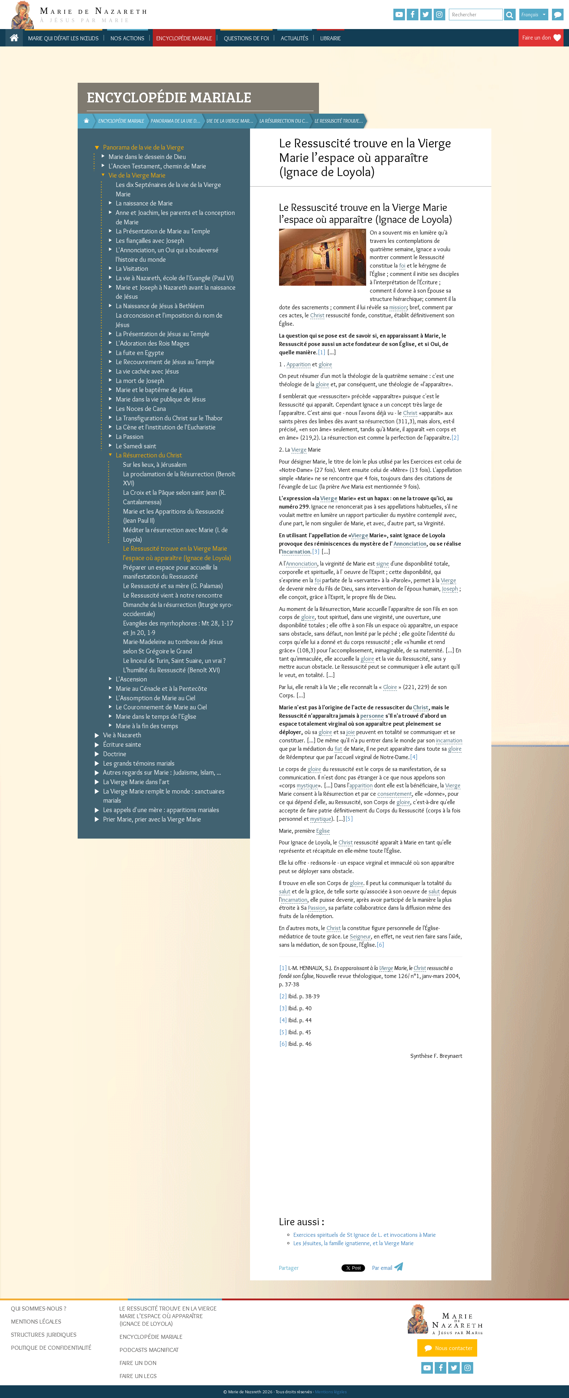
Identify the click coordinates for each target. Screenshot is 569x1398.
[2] (455, 437)
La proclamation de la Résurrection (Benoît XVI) (179, 479)
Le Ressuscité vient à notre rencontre (172, 595)
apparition (361, 785)
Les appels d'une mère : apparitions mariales (161, 810)
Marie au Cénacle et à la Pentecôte (161, 689)
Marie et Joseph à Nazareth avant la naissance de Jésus (176, 292)
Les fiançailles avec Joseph (150, 241)
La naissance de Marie (144, 203)
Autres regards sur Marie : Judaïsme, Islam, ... (162, 773)
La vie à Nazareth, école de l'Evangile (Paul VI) (175, 278)
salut (284, 891)
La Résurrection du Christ (149, 455)
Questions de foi (246, 38)
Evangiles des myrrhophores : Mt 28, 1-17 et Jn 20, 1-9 (178, 628)
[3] (316, 551)
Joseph (450, 588)
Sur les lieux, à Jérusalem (155, 465)
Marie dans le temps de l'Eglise (156, 717)
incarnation (449, 740)
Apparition (299, 364)
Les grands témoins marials (139, 763)
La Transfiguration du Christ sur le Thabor (169, 418)
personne (372, 715)
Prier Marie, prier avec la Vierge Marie (152, 819)
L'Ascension (131, 679)
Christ (317, 315)
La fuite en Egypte (140, 353)
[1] (322, 352)
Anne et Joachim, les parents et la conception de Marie (175, 217)
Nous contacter (447, 1348)
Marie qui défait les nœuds (63, 38)
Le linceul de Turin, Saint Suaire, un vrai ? (174, 661)
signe (382, 563)
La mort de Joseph (140, 381)
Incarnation (296, 551)
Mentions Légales (36, 1321)
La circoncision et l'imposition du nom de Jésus (169, 320)
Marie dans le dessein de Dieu (147, 157)
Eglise (323, 830)
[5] (349, 818)
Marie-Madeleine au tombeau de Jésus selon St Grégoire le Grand (173, 646)
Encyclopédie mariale (184, 38)
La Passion (129, 437)
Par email (382, 1267)
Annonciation (410, 543)
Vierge (299, 449)
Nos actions (127, 38)
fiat (338, 748)
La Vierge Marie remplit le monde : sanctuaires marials (164, 796)
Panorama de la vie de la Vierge (143, 147)
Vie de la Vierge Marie (137, 175)
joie (351, 732)
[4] (414, 757)
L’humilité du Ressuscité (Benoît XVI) (171, 670)
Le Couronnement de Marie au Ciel (161, 707)
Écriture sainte (122, 745)
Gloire (390, 687)
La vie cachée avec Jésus (147, 371)
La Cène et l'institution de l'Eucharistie (166, 427)
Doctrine (114, 754)
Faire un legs (138, 1375)
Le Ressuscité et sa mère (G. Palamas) (173, 586)
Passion (317, 907)
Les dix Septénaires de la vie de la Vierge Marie (168, 189)
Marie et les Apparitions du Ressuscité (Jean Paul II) (173, 516)
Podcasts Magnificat (149, 1349)
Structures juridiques (44, 1334)
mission (398, 307)
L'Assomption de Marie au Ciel (155, 698)
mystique (307, 785)
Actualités (294, 38)
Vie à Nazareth (122, 735)
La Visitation (132, 269)
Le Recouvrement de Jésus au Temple (165, 362)
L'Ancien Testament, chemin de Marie (157, 166)
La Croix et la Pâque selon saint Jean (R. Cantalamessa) (174, 497)
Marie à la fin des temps (147, 726)
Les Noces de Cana (141, 409)
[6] (380, 944)
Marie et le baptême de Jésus (154, 390)
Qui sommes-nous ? (38, 1308)
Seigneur (360, 936)
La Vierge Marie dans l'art (136, 782)
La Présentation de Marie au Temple (163, 231)
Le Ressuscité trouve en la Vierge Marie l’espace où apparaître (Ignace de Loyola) (177, 553)
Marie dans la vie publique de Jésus (161, 399)
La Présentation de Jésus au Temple (162, 334)
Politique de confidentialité (51, 1347)
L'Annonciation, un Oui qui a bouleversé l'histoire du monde (167, 255)
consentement (394, 793)
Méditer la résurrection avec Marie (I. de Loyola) (175, 534)
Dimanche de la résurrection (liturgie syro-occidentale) (178, 609)
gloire (325, 364)
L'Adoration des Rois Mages (152, 343)
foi (402, 265)
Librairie (330, 38)
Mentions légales (331, 1391)
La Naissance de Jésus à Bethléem (160, 306)
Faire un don (537, 37)
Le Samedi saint (136, 446)
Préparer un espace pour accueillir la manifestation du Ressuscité (170, 572)
